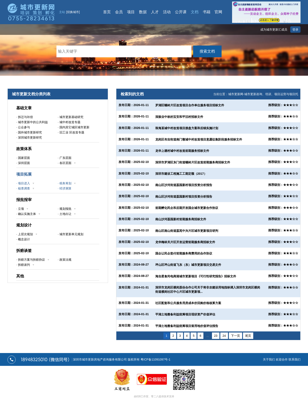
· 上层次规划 (27, 234)
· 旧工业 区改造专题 (71, 132)
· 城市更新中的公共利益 (32, 122)
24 (224, 335)
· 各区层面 (67, 163)
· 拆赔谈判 (25, 264)
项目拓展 (24, 174)
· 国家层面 (23, 158)
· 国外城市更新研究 (29, 132)
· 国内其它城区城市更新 (73, 127)
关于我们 (269, 359)
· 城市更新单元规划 (70, 234)
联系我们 (295, 359)
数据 (143, 12)
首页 (107, 12)
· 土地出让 (67, 214)
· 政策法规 (64, 259)
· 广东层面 (64, 158)
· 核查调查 (25, 188)
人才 (155, 12)
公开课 (181, 12)
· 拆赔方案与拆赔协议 (33, 259)
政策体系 (24, 149)
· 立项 (22, 208)
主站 (69, 12)
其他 (20, 276)
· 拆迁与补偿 (24, 117)
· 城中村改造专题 (69, 122)
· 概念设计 (23, 239)
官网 (218, 12)
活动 (167, 12)
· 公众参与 (23, 127)
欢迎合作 (282, 359)
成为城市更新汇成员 (273, 29)
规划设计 (24, 225)
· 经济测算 (64, 188)
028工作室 (142, 396)
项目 (131, 12)
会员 (119, 12)
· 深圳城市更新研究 (29, 137)
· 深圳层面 (23, 163)
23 (216, 335)
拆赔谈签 (24, 250)
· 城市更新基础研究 (70, 117)
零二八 (155, 396)
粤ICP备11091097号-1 (155, 359)
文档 (194, 12)
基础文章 (24, 108)
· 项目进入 (25, 183)
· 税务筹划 (67, 183)
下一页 (235, 335)
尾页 (248, 335)
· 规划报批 (67, 208)
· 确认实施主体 (28, 214)
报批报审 (24, 200)
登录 (295, 29)
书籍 (206, 12)
